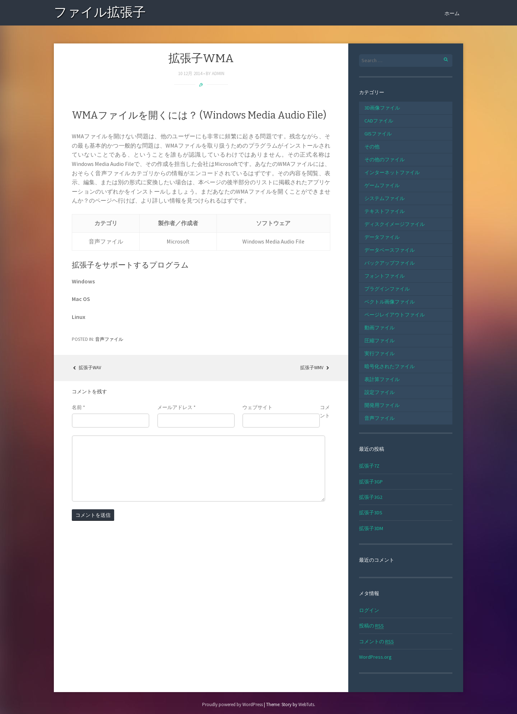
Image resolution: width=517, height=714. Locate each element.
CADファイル (378, 120)
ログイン (369, 610)
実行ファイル (379, 353)
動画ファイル (379, 327)
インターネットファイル (392, 172)
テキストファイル (384, 211)
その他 (371, 146)
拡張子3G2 (370, 497)
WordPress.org (375, 657)
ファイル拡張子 (100, 13)
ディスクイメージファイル (394, 224)
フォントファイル (384, 276)
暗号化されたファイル (389, 366)
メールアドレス (176, 407)
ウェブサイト (257, 407)
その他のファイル (384, 159)
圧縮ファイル (379, 340)
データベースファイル (389, 250)
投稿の (371, 625)
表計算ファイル (382, 379)
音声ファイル (109, 339)
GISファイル (378, 133)
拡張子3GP (371, 481)
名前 (78, 407)
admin (218, 73)
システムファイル (384, 198)
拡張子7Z (369, 466)
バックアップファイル (389, 263)
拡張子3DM (371, 528)
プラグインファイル (387, 289)
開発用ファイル (382, 405)
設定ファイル (379, 392)
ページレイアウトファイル (394, 314)
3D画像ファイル (382, 108)
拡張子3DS (370, 512)
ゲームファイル (382, 185)
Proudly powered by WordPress (232, 704)
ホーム (452, 13)
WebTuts (306, 704)
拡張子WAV (86, 368)
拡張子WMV (315, 368)
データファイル (382, 237)
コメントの (376, 641)
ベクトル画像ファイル (389, 301)
